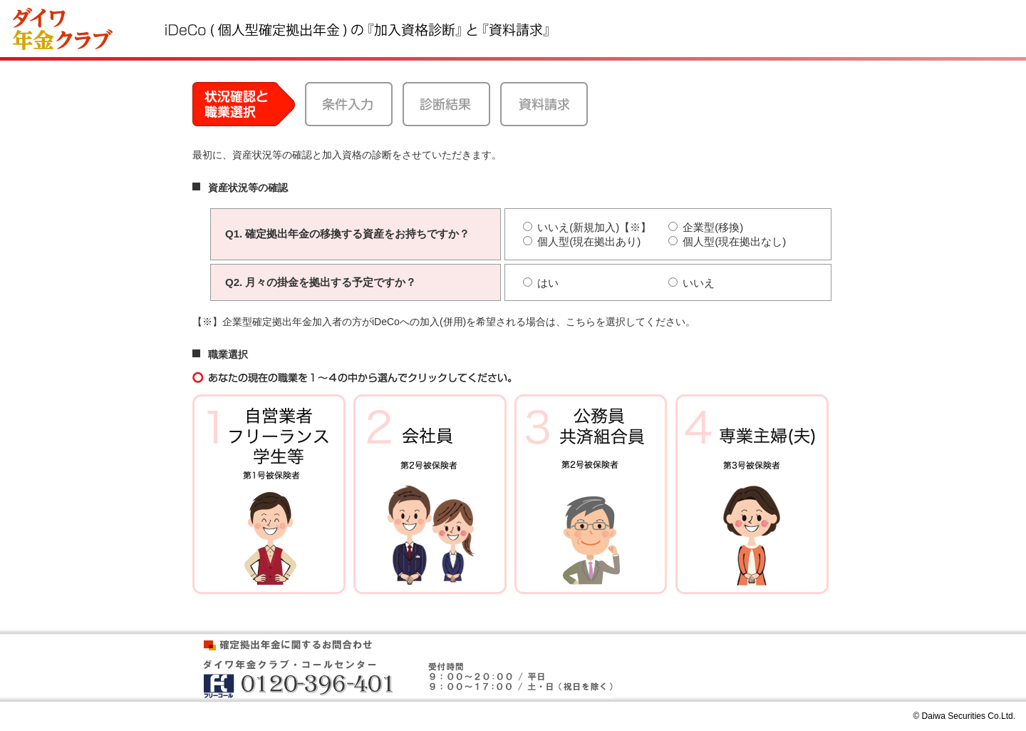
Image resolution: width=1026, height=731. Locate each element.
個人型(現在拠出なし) (727, 241)
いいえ (691, 283)
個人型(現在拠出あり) (582, 241)
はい (541, 283)
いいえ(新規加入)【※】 (590, 227)
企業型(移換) (705, 227)
